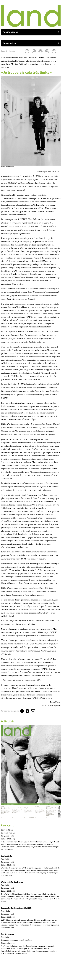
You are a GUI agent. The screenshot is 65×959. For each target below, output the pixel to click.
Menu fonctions (30, 32)
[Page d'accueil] (31, 26)
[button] (32, 711)
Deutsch (4, 51)
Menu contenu (30, 43)
